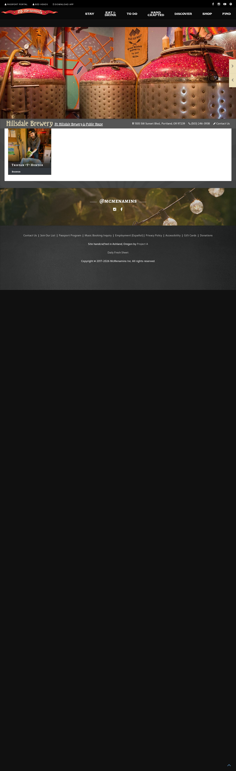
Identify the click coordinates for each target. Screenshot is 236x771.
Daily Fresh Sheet (118, 252)
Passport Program (70, 235)
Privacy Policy (154, 235)
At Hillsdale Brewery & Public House (78, 124)
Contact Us (221, 123)
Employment (123, 235)
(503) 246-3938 (199, 123)
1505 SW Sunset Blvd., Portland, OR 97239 (158, 123)
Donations (206, 235)
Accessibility (172, 235)
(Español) (137, 235)
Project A (142, 244)
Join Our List (47, 235)
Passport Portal (16, 4)
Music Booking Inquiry (98, 235)
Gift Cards (190, 235)
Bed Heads (40, 4)
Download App (63, 4)
